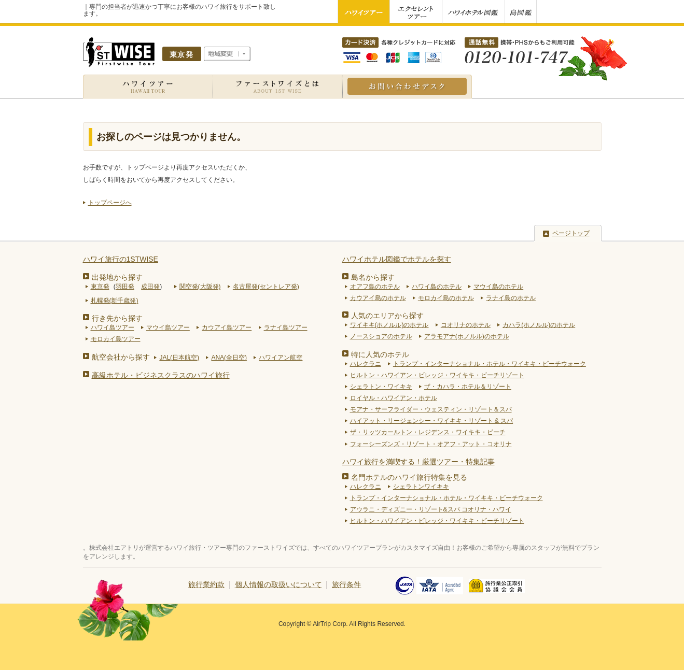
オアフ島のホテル (375, 286)
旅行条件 (346, 584)
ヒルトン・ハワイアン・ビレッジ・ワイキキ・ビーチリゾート (437, 375)
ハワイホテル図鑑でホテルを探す (396, 259)
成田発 (150, 286)
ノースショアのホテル (381, 336)
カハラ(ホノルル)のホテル (538, 325)
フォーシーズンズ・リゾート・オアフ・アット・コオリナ (431, 444)
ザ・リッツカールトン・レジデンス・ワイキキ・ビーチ (428, 432)
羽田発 (125, 286)
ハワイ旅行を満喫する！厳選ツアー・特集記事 (418, 462)
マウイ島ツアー (168, 327)
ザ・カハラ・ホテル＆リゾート (467, 386)
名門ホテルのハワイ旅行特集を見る (409, 477)
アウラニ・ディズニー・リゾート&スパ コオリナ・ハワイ (430, 509)
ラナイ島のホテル (511, 298)
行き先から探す (117, 318)
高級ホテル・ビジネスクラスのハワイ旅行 (161, 375)
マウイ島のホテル (498, 286)
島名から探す (373, 277)
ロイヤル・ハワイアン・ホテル (393, 398)
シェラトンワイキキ (421, 486)
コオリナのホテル (466, 325)
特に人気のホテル (380, 354)
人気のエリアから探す (387, 315)
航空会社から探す (121, 357)
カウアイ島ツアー (227, 327)
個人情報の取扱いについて (278, 584)
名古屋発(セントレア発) (266, 286)
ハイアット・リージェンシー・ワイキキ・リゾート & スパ (431, 420)
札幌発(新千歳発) (114, 300)
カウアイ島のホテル (378, 298)
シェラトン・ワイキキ (381, 386)
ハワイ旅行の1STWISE (120, 259)
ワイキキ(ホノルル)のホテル (389, 325)
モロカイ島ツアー (116, 339)
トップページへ (110, 202)
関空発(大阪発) (200, 286)
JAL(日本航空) (179, 357)
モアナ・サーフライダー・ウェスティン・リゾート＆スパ (431, 409)
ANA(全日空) (229, 357)
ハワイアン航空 (280, 357)
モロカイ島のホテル (446, 298)
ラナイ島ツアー (286, 327)
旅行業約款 (206, 584)
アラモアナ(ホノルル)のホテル (466, 336)
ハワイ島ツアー (112, 327)
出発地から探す (117, 277)
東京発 (100, 286)
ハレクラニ (365, 363)
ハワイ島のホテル (437, 286)
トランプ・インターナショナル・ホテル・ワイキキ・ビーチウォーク (489, 363)
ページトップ (571, 233)
